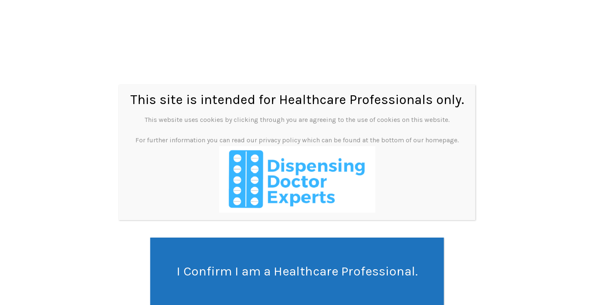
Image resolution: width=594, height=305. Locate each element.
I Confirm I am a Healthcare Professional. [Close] (297, 271)
